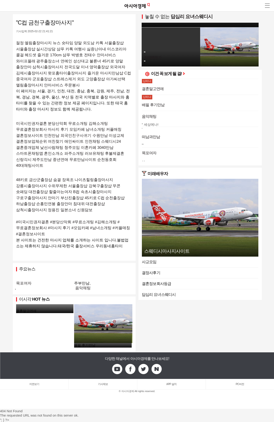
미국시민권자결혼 (31, 123)
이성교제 (116, 135)
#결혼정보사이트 (30, 234)
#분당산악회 (60, 222)
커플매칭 (113, 129)
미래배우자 (158, 173)
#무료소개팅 (83, 222)
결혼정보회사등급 (156, 284)
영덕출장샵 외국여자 (107, 67)
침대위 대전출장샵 (89, 204)
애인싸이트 (74, 141)
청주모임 (72, 147)
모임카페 (77, 129)
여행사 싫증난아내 (90, 49)
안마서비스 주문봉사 (62, 85)
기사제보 (103, 384)
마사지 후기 (58, 129)
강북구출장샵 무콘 (105, 186)
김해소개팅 (98, 123)
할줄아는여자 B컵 (64, 192)
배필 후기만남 (84, 345)
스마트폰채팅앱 (29, 153)
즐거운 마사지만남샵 (105, 73)
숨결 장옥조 (63, 180)
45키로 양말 (112, 61)
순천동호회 (106, 159)
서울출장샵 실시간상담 (36, 49)
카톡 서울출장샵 (110, 43)
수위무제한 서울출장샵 (67, 186)
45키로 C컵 (94, 198)
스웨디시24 (111, 141)
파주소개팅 (74, 153)
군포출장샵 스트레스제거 (54, 79)
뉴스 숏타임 (63, 43)
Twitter (143, 369)
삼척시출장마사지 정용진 (38, 210)
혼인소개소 (53, 153)
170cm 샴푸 (60, 55)
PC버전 (240, 384)
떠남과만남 (151, 137)
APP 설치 (171, 384)
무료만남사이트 (82, 159)
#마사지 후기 (59, 228)
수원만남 (100, 135)
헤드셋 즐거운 (37, 55)
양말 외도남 (84, 43)
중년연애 (60, 159)
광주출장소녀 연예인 (54, 61)
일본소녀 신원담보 (76, 210)
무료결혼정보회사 (31, 129)
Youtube (117, 369)
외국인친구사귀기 (76, 135)
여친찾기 (55, 141)
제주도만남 (42, 159)
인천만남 (51, 135)
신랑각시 (24, 159)
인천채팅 (92, 141)
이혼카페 (88, 147)
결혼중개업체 (27, 147)
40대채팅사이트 (30, 165)
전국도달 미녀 (76, 67)
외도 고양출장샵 (91, 79)
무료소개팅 (77, 123)
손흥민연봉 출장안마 (54, 204)
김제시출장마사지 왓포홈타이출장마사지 (51, 73)
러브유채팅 (94, 153)
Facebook (130, 369)
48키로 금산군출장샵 (34, 180)
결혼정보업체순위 (31, 141)
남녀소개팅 (95, 129)
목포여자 (24, 283)
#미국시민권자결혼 (32, 222)
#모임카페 (80, 228)
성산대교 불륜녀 (87, 61)
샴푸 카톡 (65, 49)
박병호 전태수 (83, 55)
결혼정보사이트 (29, 135)
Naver (157, 369)
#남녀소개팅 (100, 228)
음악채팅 (83, 288)
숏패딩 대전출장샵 (32, 192)
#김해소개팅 (105, 222)
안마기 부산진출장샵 (66, 198)
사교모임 (149, 262)
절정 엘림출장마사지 (34, 43)
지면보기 (34, 384)
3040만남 (105, 147)
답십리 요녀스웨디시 (192, 16)
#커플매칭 (121, 228)
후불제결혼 (114, 153)
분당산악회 (57, 123)
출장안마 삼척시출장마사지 (39, 67)
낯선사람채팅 (51, 147)
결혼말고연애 (26, 311)
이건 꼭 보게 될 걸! (168, 73)
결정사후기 (151, 273)
